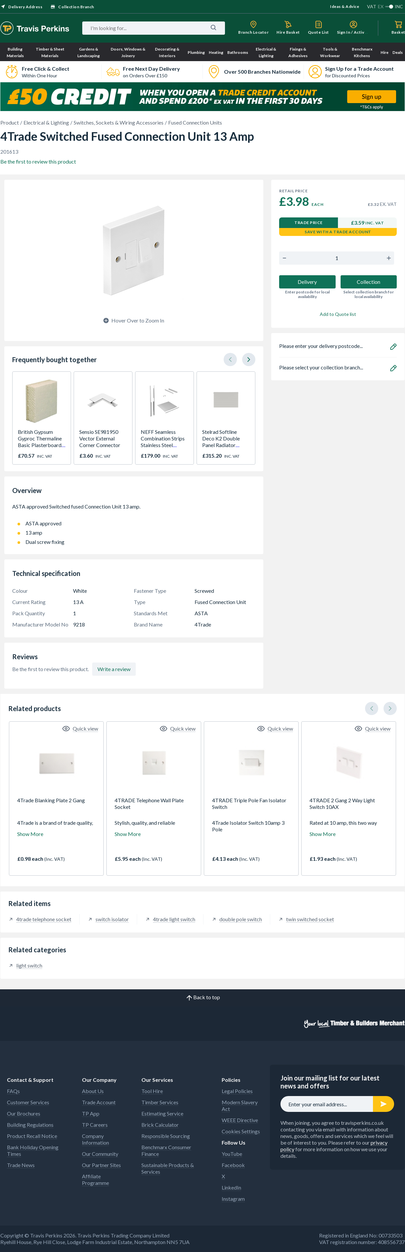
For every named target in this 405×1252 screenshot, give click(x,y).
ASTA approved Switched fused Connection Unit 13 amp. (133, 509)
